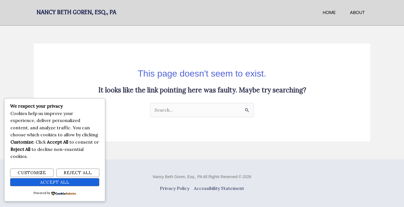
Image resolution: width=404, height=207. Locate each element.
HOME (329, 12)
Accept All (54, 182)
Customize (32, 172)
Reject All (78, 172)
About (357, 12)
